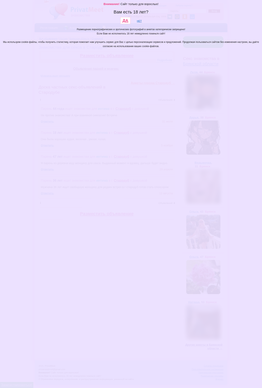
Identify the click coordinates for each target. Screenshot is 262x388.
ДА (125, 20)
